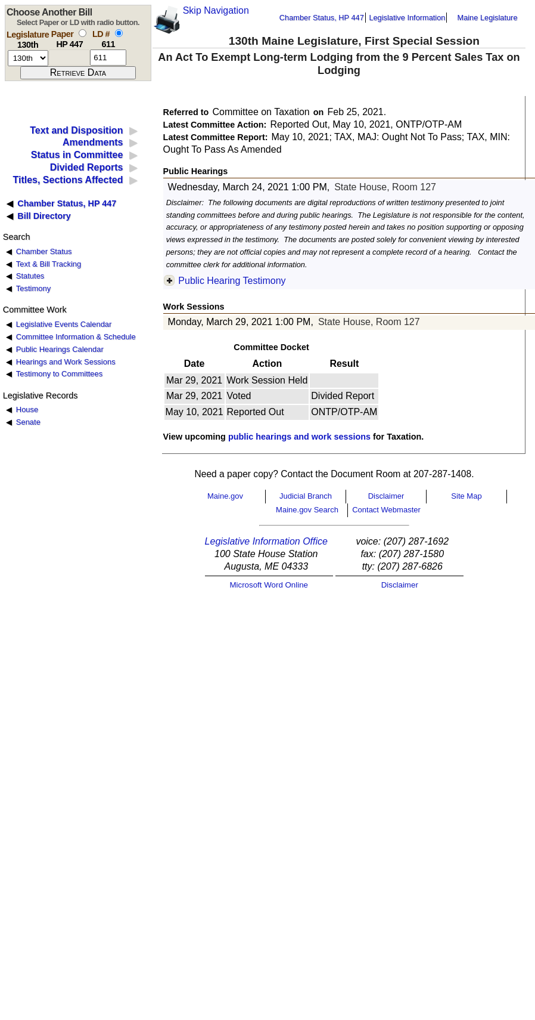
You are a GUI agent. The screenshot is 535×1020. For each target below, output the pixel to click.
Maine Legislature (487, 17)
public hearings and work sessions (299, 436)
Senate (28, 422)
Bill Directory (44, 216)
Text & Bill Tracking (48, 263)
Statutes (30, 275)
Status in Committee (77, 155)
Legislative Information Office (266, 541)
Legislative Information (407, 17)
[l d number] (108, 58)
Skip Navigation (216, 10)
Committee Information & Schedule (76, 336)
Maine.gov (225, 496)
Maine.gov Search (307, 509)
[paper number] (69, 58)
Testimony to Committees (59, 373)
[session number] (28, 58)
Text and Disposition (76, 130)
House (27, 409)
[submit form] (78, 72)
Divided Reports (86, 167)
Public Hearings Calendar (60, 349)
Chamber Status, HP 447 (321, 17)
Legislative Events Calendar (64, 324)
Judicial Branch (305, 496)
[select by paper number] (82, 33)
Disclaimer (386, 496)
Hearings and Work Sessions (66, 361)
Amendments (93, 142)
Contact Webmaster (386, 509)
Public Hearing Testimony (231, 281)
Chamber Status (44, 251)
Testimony (33, 288)
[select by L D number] (119, 33)
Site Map (466, 496)
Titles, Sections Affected (68, 180)
